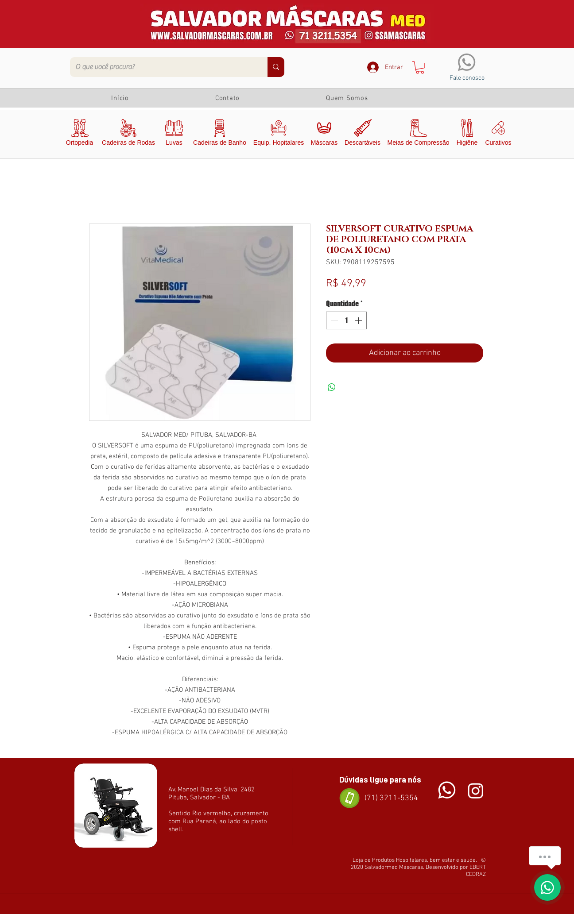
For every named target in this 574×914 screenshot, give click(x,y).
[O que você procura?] (162, 67)
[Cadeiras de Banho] (220, 134)
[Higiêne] (467, 134)
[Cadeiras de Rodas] (128, 134)
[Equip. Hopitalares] (278, 134)
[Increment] (359, 320)
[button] (419, 67)
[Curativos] (498, 134)
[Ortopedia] (79, 134)
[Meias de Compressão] (418, 134)
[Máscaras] (324, 134)
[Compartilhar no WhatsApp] (331, 387)
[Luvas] (174, 134)
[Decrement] (333, 320)
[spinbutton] (346, 320)
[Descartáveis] (362, 134)
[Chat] (446, 790)
